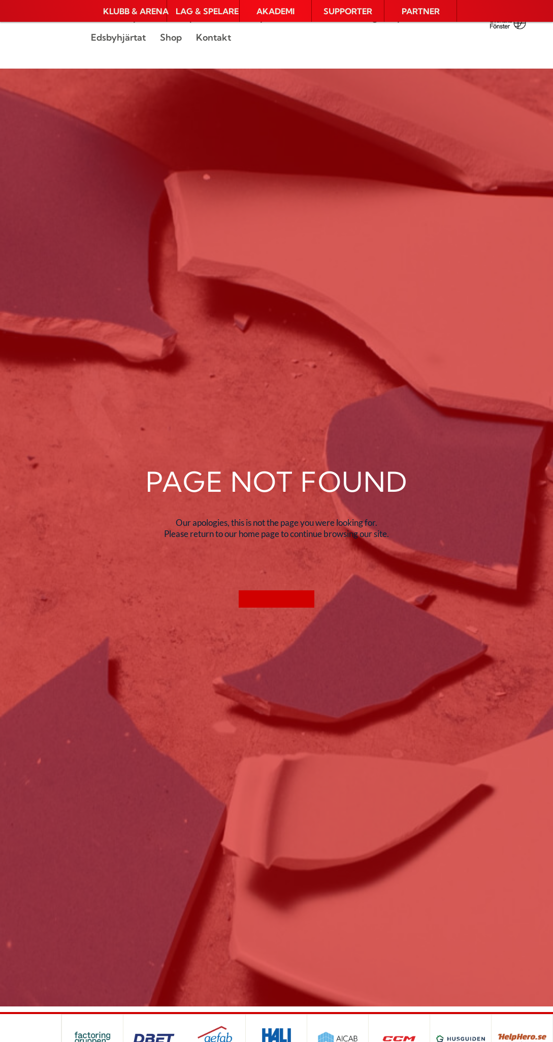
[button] (130, 11)
